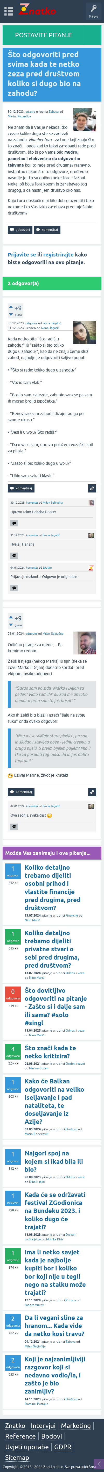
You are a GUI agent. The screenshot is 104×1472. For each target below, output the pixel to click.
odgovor (31, 323)
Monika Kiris (54, 1239)
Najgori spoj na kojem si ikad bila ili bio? (54, 1161)
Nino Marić (32, 920)
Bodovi (51, 1436)
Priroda (71, 1300)
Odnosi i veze (75, 973)
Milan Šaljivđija (53, 502)
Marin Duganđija (19, 116)
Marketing (76, 1425)
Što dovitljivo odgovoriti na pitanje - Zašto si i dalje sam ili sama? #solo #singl (56, 1007)
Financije (72, 915)
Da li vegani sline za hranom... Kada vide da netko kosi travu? (54, 1326)
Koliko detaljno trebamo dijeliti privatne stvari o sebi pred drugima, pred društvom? (52, 949)
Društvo (71, 1129)
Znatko (47, 567)
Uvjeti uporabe (27, 1446)
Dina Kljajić (37, 1182)
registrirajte (58, 255)
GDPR (62, 1446)
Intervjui (43, 1425)
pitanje (30, 111)
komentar (32, 502)
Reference (20, 1436)
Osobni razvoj (75, 1064)
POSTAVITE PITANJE (44, 35)
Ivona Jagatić (52, 323)
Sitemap (17, 1457)
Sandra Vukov (34, 1305)
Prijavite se (22, 255)
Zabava (54, 111)
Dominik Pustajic (36, 1404)
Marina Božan (38, 1068)
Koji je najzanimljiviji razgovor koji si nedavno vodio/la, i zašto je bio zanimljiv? (55, 1375)
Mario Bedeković (36, 1134)
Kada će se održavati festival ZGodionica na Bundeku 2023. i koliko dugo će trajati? (55, 1211)
